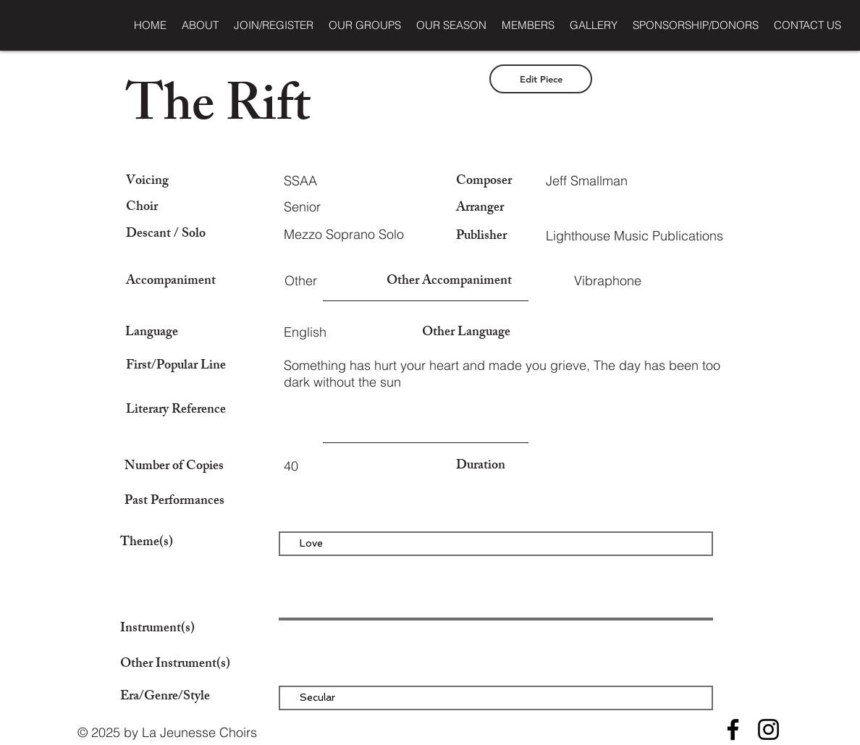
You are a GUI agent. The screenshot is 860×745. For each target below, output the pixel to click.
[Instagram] (768, 729)
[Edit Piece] (540, 78)
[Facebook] (733, 729)
